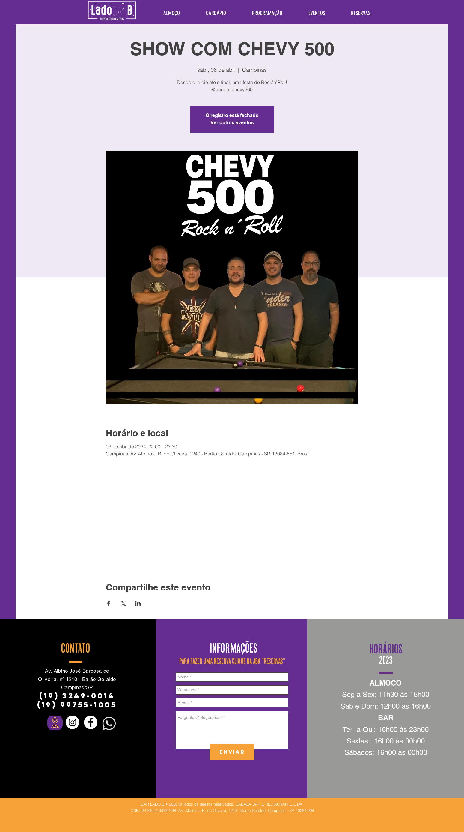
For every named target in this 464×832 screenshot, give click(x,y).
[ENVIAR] (232, 752)
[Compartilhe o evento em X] (123, 603)
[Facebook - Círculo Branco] (90, 722)
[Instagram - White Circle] (72, 722)
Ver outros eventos (232, 122)
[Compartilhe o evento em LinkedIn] (138, 603)
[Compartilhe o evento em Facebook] (109, 603)
